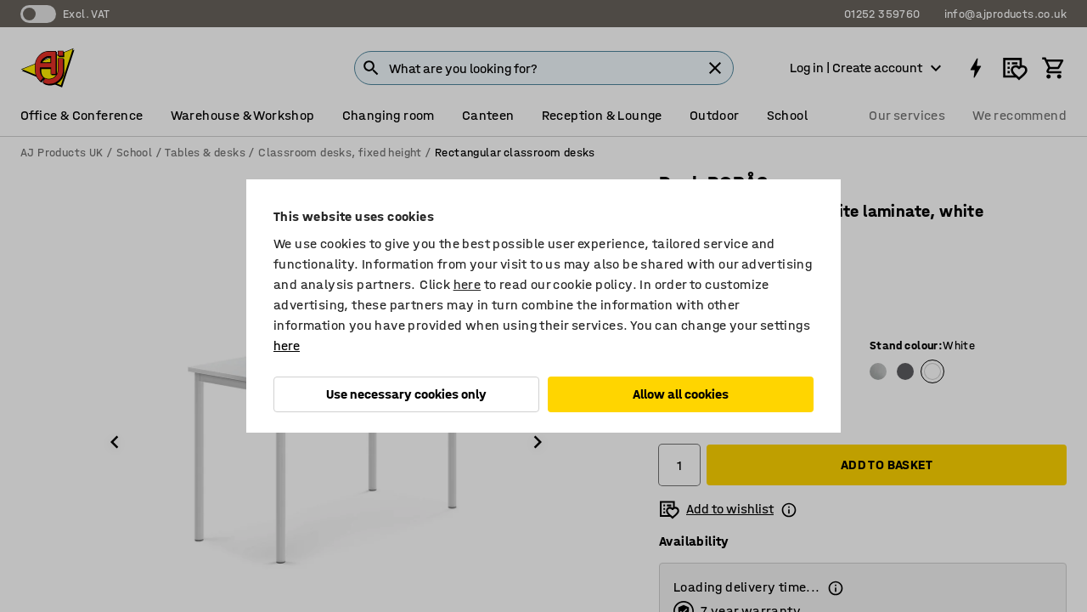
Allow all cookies (681, 394)
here (467, 284)
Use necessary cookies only (406, 394)
